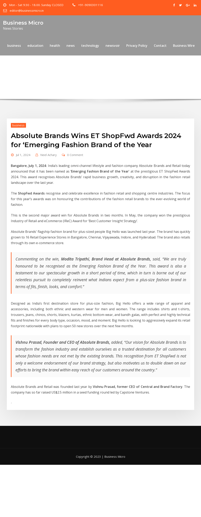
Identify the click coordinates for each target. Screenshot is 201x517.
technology (90, 45)
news (70, 45)
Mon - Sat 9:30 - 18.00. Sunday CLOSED (36, 5)
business (14, 45)
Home (29, 74)
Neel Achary (48, 168)
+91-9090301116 (90, 5)
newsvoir (113, 45)
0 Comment (75, 168)
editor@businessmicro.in (27, 10)
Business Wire (184, 45)
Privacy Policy (136, 45)
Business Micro (23, 23)
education (35, 45)
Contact (160, 45)
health (55, 45)
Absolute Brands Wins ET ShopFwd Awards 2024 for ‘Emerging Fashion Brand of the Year (108, 74)
